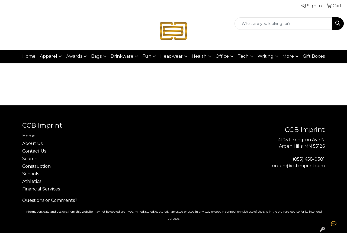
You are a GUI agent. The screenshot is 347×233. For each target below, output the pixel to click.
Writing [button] (266, 56)
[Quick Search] (283, 23)
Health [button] (199, 56)
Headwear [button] (171, 56)
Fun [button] (146, 56)
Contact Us (34, 151)
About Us (32, 143)
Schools (30, 173)
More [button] (288, 56)
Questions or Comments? (49, 200)
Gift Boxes (314, 56)
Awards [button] (74, 56)
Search (29, 158)
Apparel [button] (48, 56)
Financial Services (41, 189)
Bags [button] (96, 56)
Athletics (31, 181)
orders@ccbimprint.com (298, 165)
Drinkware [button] (122, 56)
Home (29, 56)
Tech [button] (243, 56)
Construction (36, 166)
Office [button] (222, 56)
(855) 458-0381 (309, 159)
